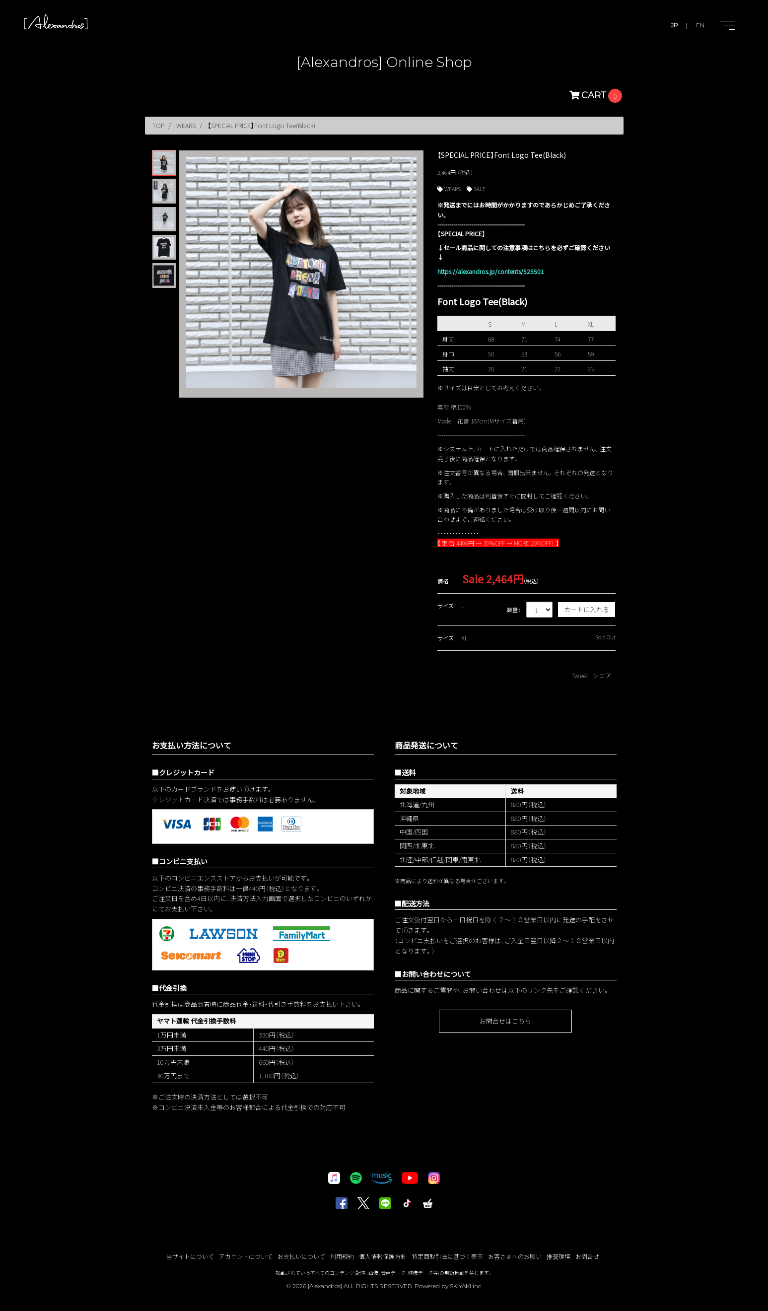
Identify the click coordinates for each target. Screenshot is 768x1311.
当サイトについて (190, 1256)
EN (700, 25)
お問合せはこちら (505, 1021)
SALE (480, 189)
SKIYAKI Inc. (466, 1286)
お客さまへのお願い (515, 1256)
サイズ (445, 606)
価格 (442, 581)
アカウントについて (246, 1256)
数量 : (513, 610)
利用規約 (342, 1256)
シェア (602, 675)
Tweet (579, 675)
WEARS (452, 189)
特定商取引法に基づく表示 (447, 1256)
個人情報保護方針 (383, 1256)
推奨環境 (558, 1256)
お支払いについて (301, 1256)
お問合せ (587, 1256)
